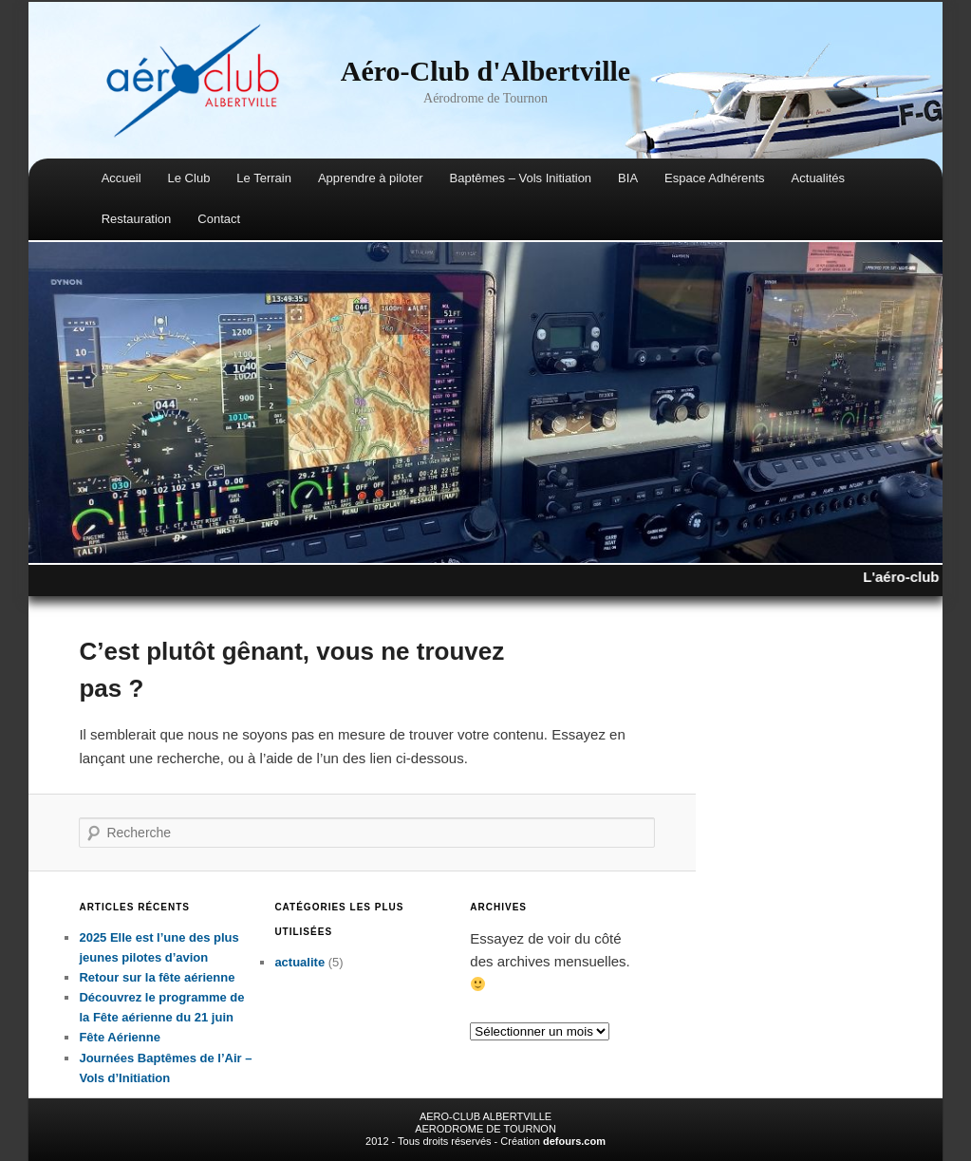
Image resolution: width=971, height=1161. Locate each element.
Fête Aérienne (119, 1037)
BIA (628, 178)
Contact (218, 219)
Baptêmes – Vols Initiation (521, 178)
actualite (299, 962)
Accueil (121, 178)
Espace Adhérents (714, 178)
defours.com (574, 1141)
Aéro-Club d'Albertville (485, 70)
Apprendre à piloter (370, 178)
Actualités (818, 178)
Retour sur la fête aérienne (156, 977)
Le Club (189, 178)
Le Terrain (263, 178)
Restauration (137, 219)
